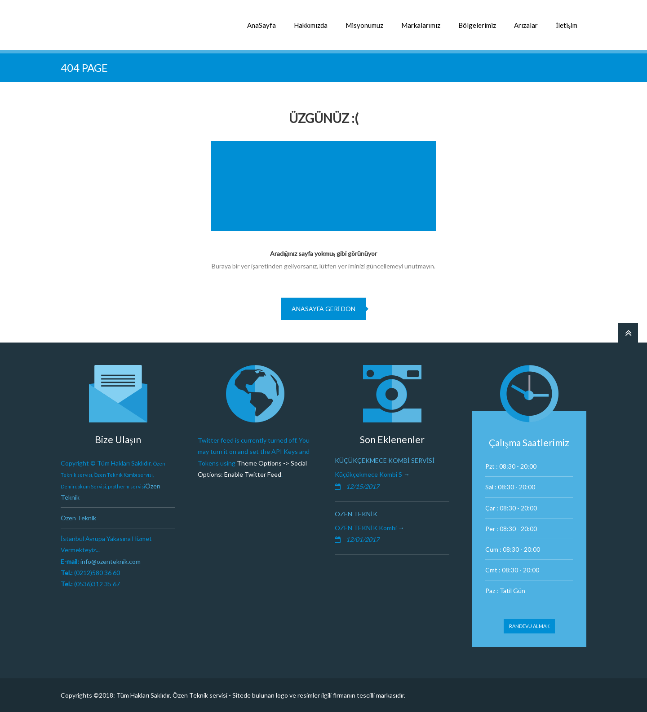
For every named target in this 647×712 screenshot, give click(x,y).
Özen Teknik (78, 518)
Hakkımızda (311, 25)
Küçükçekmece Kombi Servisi (384, 460)
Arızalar (526, 25)
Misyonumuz (364, 25)
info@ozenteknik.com (110, 561)
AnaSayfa (261, 25)
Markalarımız (420, 25)
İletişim (566, 25)
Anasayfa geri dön (324, 308)
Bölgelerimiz (477, 25)
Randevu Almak (529, 626)
